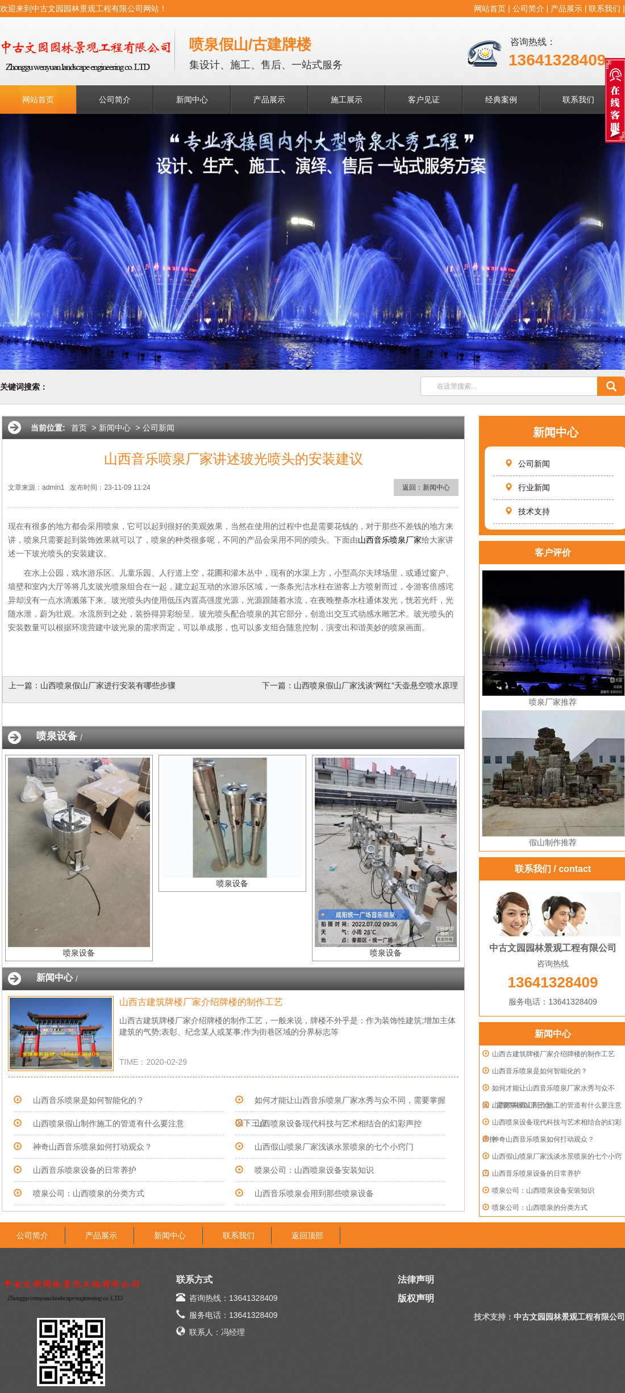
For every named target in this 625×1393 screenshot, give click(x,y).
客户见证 (424, 99)
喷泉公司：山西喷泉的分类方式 (540, 1208)
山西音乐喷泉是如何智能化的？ (540, 1071)
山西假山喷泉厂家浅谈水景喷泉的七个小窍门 (334, 1146)
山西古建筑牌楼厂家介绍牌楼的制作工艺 (553, 1054)
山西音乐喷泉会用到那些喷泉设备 (314, 1193)
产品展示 (566, 8)
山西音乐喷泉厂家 (390, 539)
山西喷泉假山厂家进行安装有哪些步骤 (108, 685)
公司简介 (528, 8)
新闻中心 (192, 99)
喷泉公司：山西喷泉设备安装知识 (543, 1190)
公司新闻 (527, 463)
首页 (79, 427)
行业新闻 (527, 487)
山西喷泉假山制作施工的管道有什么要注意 (557, 1105)
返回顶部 (307, 1235)
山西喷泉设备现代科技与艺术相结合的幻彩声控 (338, 1123)
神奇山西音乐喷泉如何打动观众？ (543, 1139)
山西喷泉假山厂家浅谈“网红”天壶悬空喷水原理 (376, 685)
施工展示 (347, 99)
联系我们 (604, 8)
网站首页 (490, 8)
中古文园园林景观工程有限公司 (569, 1316)
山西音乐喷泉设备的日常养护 (536, 1173)
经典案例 (501, 99)
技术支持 (527, 511)
